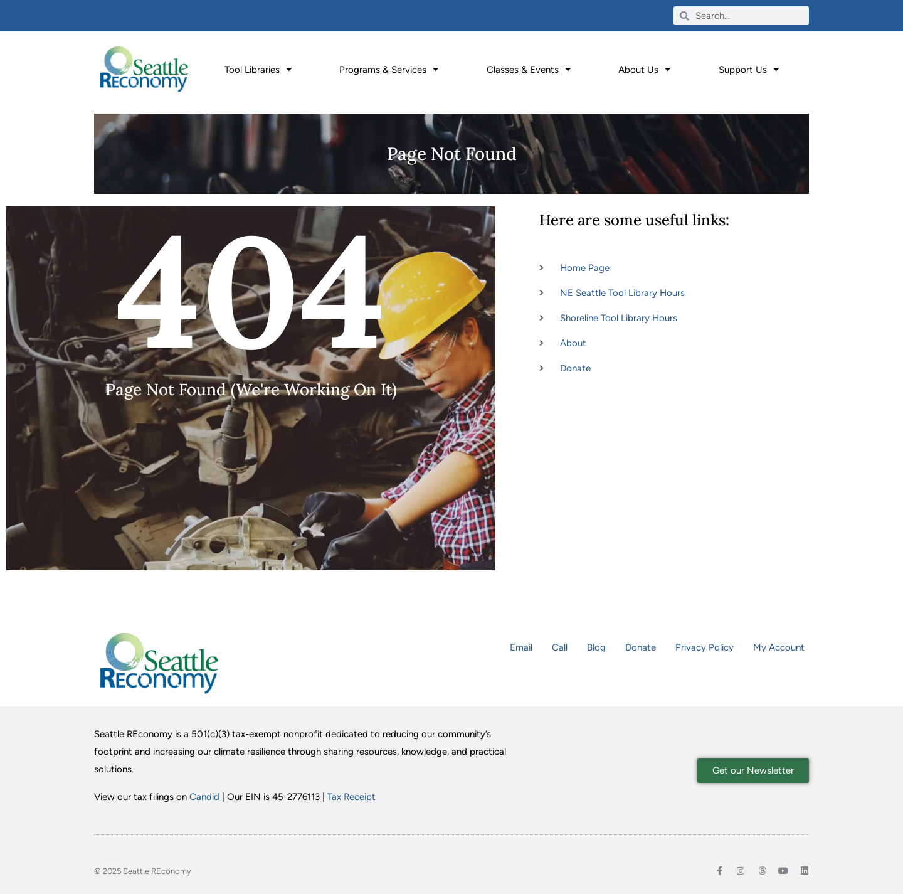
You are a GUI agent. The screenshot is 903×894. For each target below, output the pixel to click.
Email (521, 647)
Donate (640, 647)
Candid (204, 796)
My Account (779, 647)
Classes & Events (529, 69)
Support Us (749, 69)
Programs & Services (388, 69)
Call (560, 647)
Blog (596, 647)
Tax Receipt (351, 796)
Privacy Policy (704, 647)
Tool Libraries (258, 69)
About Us (644, 69)
